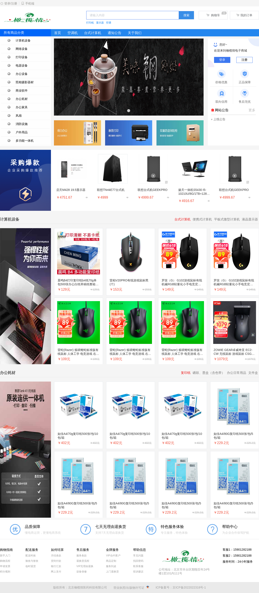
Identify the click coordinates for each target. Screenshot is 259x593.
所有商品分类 (14, 32)
